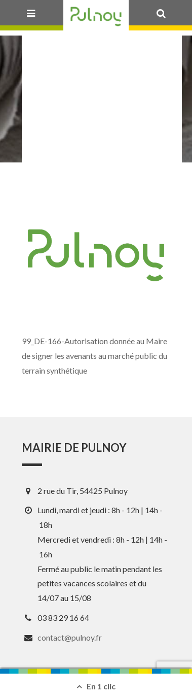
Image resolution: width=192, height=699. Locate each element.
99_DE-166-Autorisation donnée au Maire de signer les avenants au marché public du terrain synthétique (94, 355)
